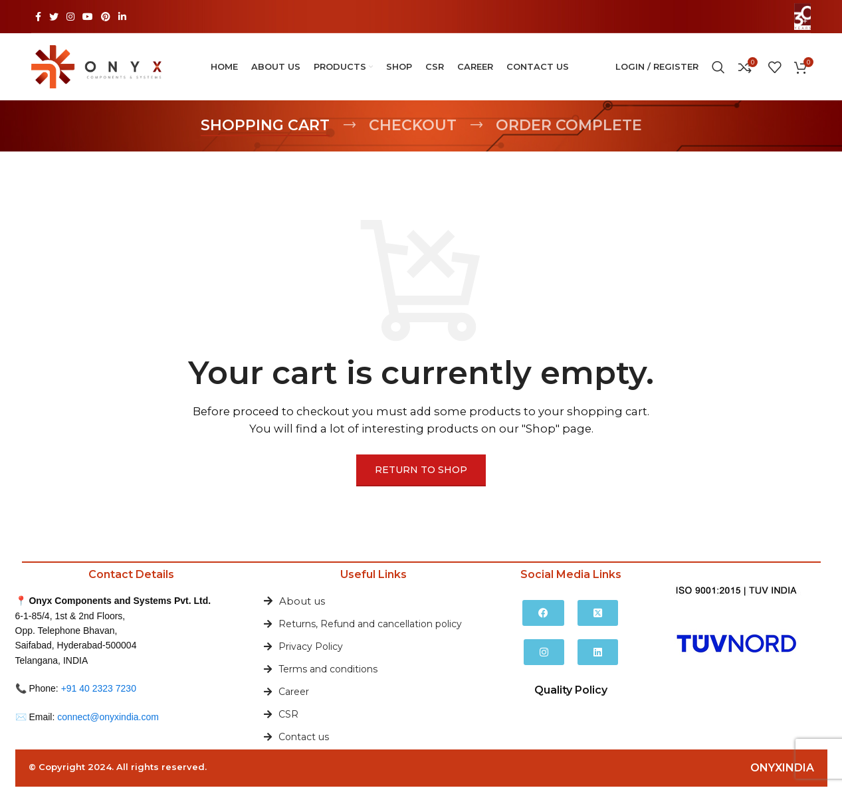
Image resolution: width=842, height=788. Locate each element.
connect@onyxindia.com (108, 717)
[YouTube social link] (87, 16)
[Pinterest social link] (105, 16)
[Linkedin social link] (122, 16)
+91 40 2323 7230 (98, 689)
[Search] (718, 67)
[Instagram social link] (70, 16)
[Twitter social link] (53, 16)
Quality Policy (570, 691)
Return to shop (421, 471)
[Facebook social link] (38, 16)
